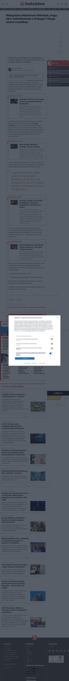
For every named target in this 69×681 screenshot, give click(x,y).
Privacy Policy (42, 363)
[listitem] (34, 336)
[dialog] (34, 340)
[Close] (58, 318)
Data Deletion (27, 363)
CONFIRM (24, 358)
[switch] (51, 339)
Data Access (34, 363)
